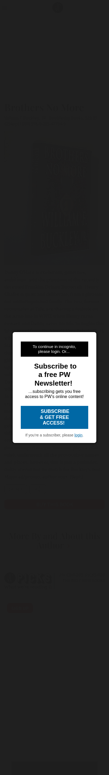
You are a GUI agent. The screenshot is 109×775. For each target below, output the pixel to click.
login (78, 435)
